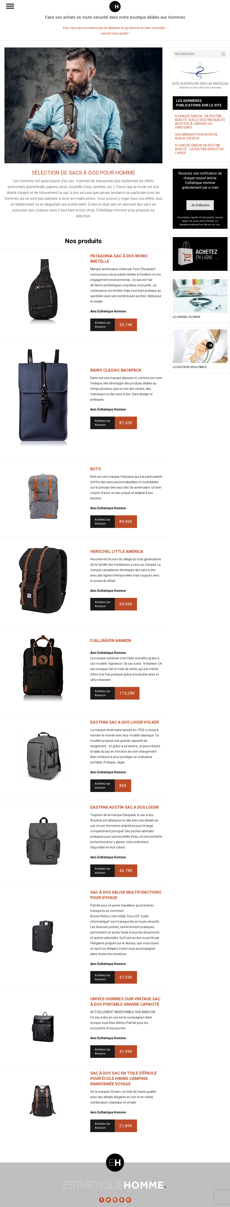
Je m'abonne (200, 205)
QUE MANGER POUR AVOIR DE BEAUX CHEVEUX (196, 136)
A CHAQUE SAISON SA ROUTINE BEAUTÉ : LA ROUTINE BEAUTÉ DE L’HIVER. (199, 149)
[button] (223, 54)
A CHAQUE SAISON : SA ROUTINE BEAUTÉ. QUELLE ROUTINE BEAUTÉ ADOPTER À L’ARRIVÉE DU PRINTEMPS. (200, 121)
